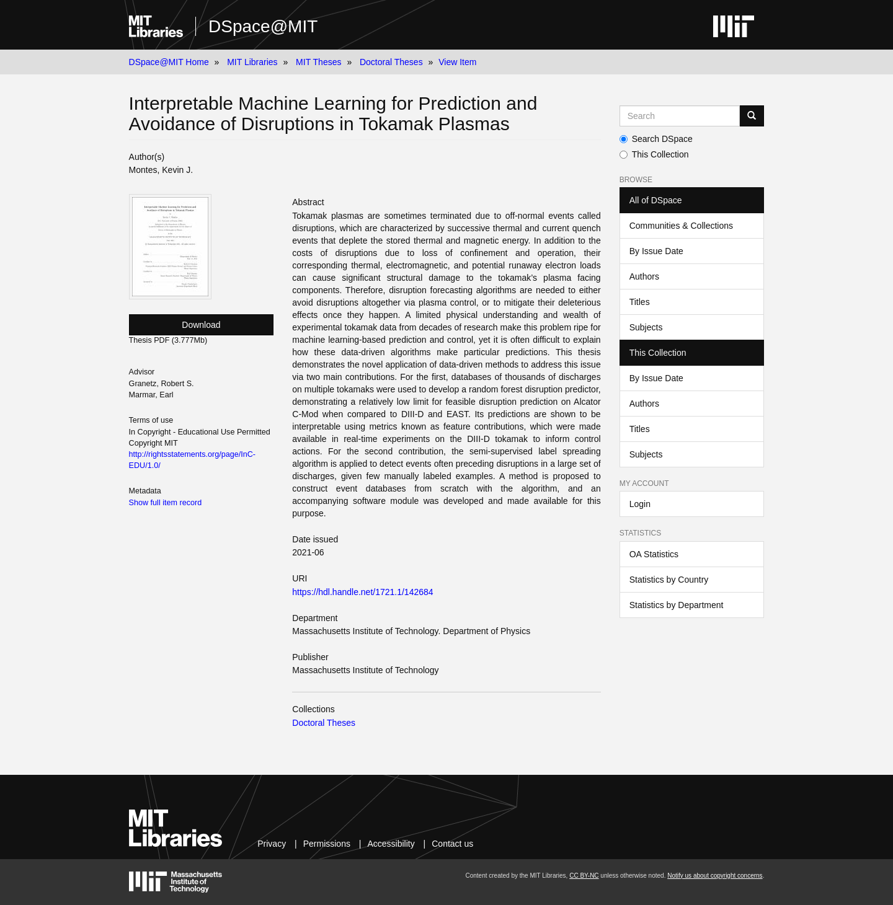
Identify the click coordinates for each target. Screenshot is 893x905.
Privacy (271, 844)
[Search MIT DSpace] (680, 115)
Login (640, 504)
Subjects (646, 327)
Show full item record (165, 502)
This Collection (654, 154)
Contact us (452, 844)
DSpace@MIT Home (169, 62)
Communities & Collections (681, 226)
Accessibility (390, 844)
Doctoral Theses (391, 62)
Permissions (326, 844)
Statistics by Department (676, 605)
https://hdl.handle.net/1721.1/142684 (362, 592)
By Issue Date (656, 251)
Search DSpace (656, 139)
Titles (639, 302)
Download (201, 325)
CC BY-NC (583, 875)
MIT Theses (318, 62)
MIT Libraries (252, 62)
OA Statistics (653, 554)
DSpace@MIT (263, 26)
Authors (644, 276)
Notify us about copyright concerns (714, 875)
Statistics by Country (669, 580)
